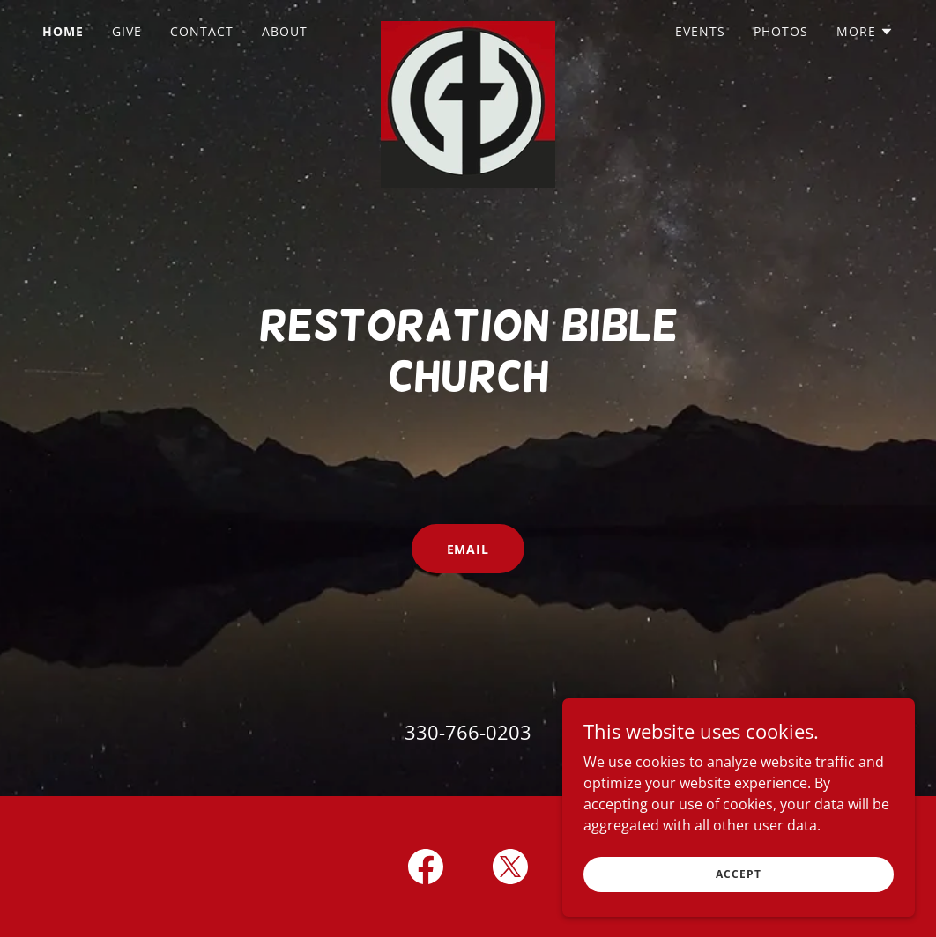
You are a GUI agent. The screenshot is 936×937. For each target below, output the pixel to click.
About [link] (285, 31)
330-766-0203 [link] (468, 732)
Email (468, 549)
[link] (468, 28)
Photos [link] (781, 31)
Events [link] (700, 31)
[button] (865, 31)
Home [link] (63, 31)
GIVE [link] (127, 31)
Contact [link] (202, 31)
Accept (738, 874)
